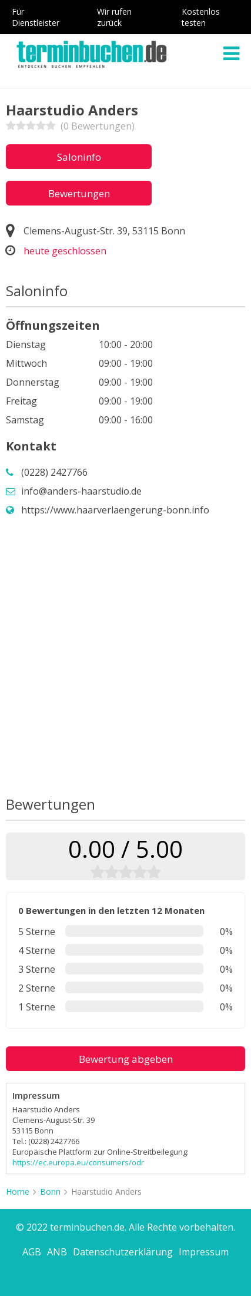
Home (17, 1191)
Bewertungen (79, 193)
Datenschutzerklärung (123, 1251)
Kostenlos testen (201, 17)
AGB (31, 1251)
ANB (57, 1251)
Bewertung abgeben (126, 1059)
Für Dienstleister (35, 17)
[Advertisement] (125, 657)
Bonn (50, 1191)
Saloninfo (79, 157)
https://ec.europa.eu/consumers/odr (78, 1162)
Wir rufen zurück (114, 17)
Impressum (204, 1251)
